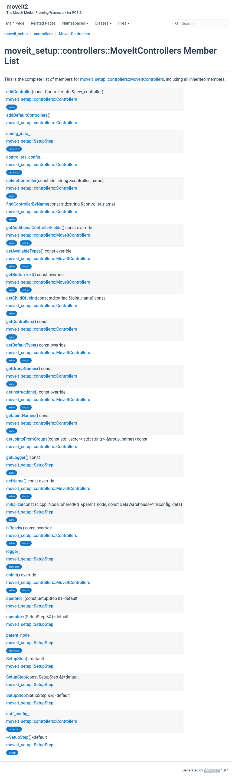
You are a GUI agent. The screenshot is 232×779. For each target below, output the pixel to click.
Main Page (15, 23)
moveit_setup (16, 34)
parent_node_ (18, 635)
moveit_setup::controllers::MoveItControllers (122, 79)
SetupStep (16, 658)
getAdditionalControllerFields (33, 227)
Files (124, 23)
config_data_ (18, 133)
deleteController (21, 180)
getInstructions (20, 392)
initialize (14, 504)
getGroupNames (21, 368)
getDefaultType (20, 345)
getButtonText (19, 274)
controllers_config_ (24, 157)
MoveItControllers (74, 34)
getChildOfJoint (21, 298)
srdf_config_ (17, 713)
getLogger (15, 457)
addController (19, 91)
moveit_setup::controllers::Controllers (41, 99)
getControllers (19, 321)
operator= (15, 598)
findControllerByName (27, 204)
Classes (103, 23)
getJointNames (20, 415)
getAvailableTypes (23, 251)
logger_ (13, 551)
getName (15, 481)
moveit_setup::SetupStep (29, 141)
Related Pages (43, 23)
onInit (11, 575)
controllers (43, 34)
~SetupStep (17, 737)
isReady (13, 528)
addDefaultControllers (27, 115)
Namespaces (75, 23)
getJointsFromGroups (26, 439)
